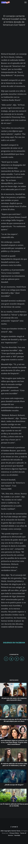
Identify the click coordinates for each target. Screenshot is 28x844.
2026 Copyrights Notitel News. (11, 831)
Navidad (17, 835)
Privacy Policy (14, 833)
